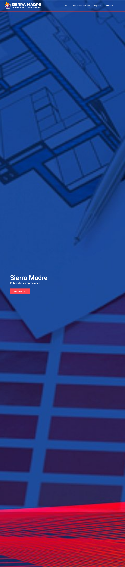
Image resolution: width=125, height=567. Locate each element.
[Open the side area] (119, 5)
